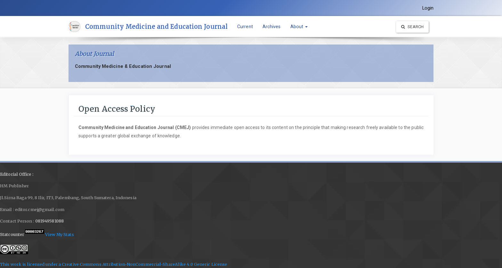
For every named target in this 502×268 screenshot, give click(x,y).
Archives (272, 26)
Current (245, 26)
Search (412, 26)
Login (428, 8)
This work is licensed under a (31, 264)
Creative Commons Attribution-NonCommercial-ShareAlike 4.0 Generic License (144, 264)
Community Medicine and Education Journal (156, 26)
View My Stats (59, 234)
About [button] (299, 26)
